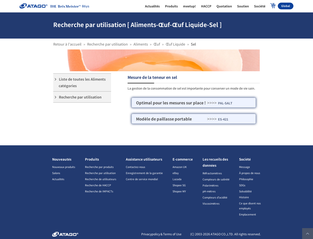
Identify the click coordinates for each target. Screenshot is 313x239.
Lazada (177, 179)
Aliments (140, 44)
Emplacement (247, 214)
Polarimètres (211, 185)
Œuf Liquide (175, 44)
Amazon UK (180, 167)
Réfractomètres (212, 173)
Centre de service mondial (142, 179)
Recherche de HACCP (98, 185)
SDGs (242, 185)
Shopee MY (179, 191)
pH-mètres (209, 191)
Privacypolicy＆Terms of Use (161, 234)
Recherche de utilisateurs (100, 179)
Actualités (58, 179)
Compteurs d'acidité (215, 197)
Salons (56, 173)
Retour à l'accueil (67, 44)
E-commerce (183, 159)
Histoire (244, 197)
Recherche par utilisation (107, 44)
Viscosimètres (211, 203)
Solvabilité (245, 191)
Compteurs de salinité (216, 179)
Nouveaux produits (63, 167)
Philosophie (246, 179)
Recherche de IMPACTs (99, 191)
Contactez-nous (135, 167)
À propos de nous (249, 173)
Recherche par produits (99, 167)
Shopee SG (179, 185)
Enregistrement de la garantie (144, 173)
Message (244, 167)
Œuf (156, 44)
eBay (176, 173)
